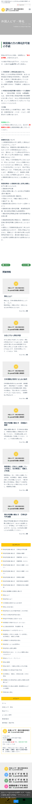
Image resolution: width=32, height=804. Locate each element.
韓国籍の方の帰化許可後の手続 (12, 670)
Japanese (20, 5)
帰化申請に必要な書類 (10, 648)
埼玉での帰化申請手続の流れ (12, 614)
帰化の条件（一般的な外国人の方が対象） (16, 666)
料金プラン (5, 711)
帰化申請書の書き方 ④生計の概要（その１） (16, 566)
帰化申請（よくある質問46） (12, 644)
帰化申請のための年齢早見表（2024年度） (16, 611)
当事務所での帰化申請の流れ (12, 640)
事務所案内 (5, 719)
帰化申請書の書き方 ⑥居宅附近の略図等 (16, 581)
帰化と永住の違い (8, 607)
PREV (6, 265)
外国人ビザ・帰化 (7, 707)
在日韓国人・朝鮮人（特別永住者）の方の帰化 (16, 675)
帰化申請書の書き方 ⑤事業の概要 (14, 577)
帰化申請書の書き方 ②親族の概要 (14, 553)
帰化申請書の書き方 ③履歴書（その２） (16, 561)
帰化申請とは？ (8, 599)
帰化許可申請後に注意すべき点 (12, 618)
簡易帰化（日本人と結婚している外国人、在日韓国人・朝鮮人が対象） (16, 635)
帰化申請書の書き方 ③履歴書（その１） (16, 557)
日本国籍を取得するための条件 (12, 603)
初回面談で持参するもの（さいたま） (14, 622)
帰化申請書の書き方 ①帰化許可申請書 (15, 549)
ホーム (4, 703)
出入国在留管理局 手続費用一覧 (13, 626)
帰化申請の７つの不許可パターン (13, 630)
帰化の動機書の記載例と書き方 (12, 591)
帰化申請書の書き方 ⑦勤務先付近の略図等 (16, 586)
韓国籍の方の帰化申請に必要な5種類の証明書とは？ (16, 681)
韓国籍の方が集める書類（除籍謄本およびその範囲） (16, 687)
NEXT (26, 265)
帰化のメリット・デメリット (12, 658)
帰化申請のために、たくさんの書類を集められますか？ (16, 653)
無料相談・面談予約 (8, 722)
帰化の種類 (6, 662)
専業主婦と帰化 (8, 692)
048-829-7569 (23, 742)
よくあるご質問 (7, 715)
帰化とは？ (6, 595)
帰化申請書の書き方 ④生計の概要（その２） (16, 572)
